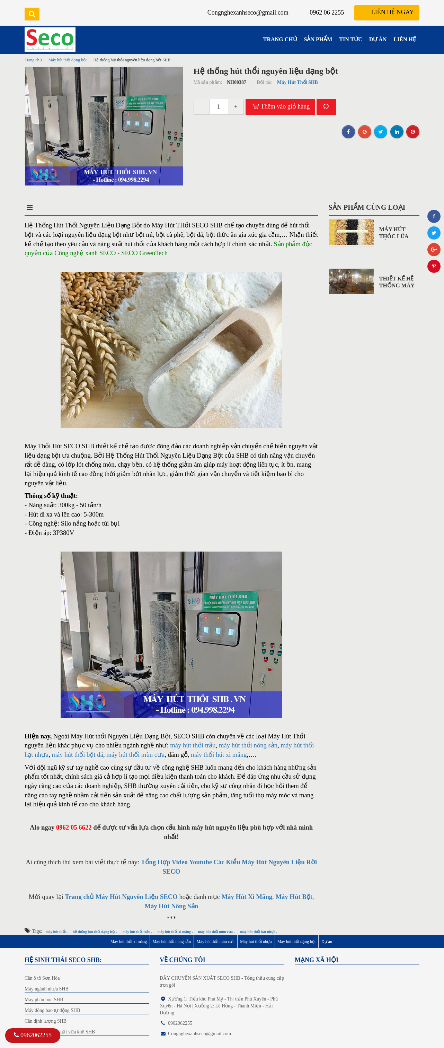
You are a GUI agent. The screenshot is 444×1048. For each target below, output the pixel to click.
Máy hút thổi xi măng (128, 941)
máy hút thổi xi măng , (175, 932)
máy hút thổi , (57, 932)
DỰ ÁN (378, 39)
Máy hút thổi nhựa (256, 941)
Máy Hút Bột (293, 896)
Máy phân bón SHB (44, 999)
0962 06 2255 (327, 12)
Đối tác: (265, 82)
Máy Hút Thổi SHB (297, 82)
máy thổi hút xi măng (219, 754)
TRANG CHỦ (280, 39)
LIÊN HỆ (404, 39)
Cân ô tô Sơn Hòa (42, 978)
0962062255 (33, 1035)
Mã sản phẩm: (208, 82)
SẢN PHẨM (318, 39)
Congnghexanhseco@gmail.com (247, 12)
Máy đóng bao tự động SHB (52, 1010)
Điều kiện (154, 207)
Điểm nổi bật (92, 207)
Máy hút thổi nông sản (172, 941)
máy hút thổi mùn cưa (135, 754)
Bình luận (212, 207)
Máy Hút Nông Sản (171, 906)
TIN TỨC (350, 39)
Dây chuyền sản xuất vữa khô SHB (60, 1031)
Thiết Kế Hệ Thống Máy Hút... (397, 285)
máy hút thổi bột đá (77, 754)
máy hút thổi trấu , (137, 932)
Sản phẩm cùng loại (367, 207)
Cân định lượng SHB (45, 1021)
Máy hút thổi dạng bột (67, 60)
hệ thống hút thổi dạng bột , (95, 932)
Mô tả (36, 207)
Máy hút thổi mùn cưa (215, 941)
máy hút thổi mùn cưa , (216, 932)
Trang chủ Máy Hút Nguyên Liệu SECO (121, 896)
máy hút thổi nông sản (248, 745)
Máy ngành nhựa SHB (47, 988)
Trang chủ (33, 60)
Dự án (326, 941)
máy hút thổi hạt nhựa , (258, 932)
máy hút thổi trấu (192, 745)
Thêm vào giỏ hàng (280, 106)
